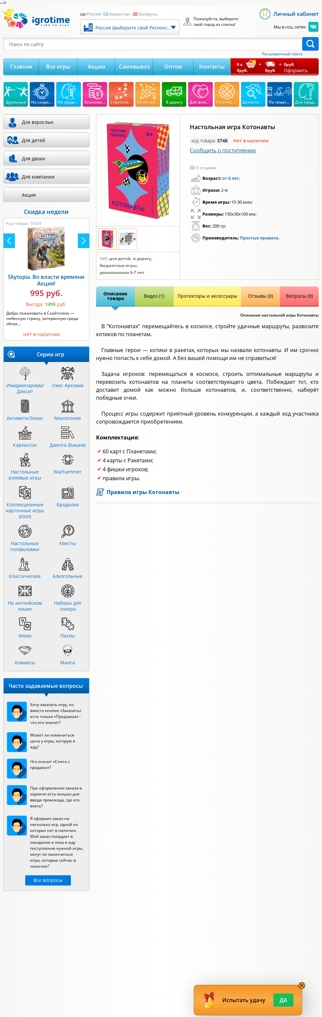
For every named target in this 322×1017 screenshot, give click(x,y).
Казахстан (119, 14)
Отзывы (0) (260, 296)
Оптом (173, 66)
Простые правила (259, 238)
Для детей (120, 259)
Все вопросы (48, 880)
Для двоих (33, 158)
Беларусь (148, 14)
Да (283, 1000)
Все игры (58, 66)
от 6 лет (230, 178)
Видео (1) (154, 296)
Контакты (212, 66)
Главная (21, 66)
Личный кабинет (296, 14)
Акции (96, 66)
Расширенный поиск (282, 54)
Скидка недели (46, 212)
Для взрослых (37, 122)
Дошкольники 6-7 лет (122, 273)
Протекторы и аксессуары (207, 296)
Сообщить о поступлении (223, 150)
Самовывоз (134, 66)
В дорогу (142, 259)
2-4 (224, 190)
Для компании (38, 177)
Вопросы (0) (299, 296)
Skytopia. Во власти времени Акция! (46, 280)
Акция (29, 195)
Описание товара (115, 295)
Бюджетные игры (118, 266)
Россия (93, 14)
